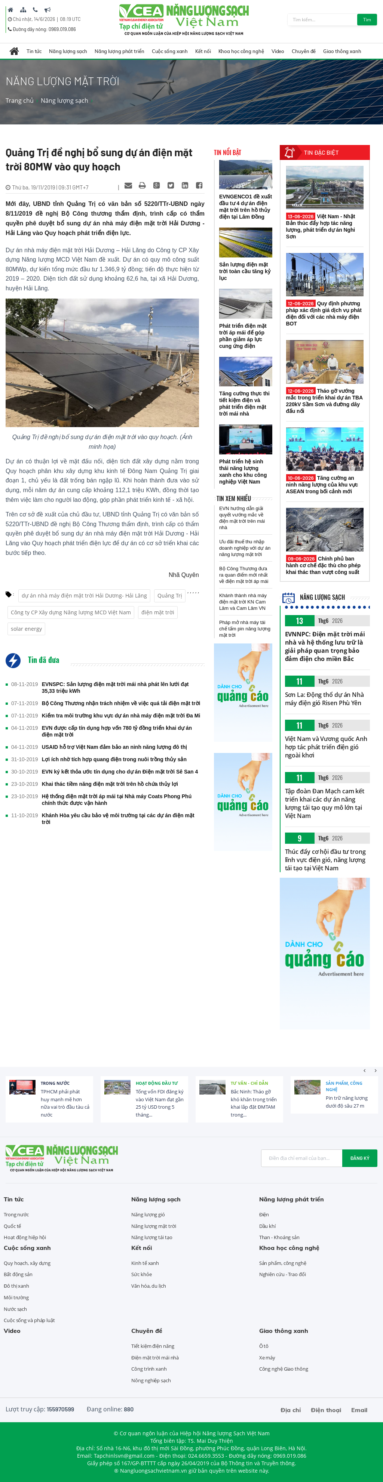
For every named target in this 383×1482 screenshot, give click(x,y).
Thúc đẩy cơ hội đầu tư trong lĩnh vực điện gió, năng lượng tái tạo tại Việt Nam (325, 859)
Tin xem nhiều (234, 498)
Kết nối (203, 51)
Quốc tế (12, 1226)
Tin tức (34, 51)
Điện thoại (326, 1410)
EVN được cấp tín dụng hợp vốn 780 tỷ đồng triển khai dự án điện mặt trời (117, 731)
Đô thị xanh (16, 1285)
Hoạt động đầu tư (157, 1083)
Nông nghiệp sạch (151, 1380)
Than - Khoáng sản (279, 1237)
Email (359, 1410)
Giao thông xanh (342, 51)
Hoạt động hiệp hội (25, 1237)
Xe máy (267, 1357)
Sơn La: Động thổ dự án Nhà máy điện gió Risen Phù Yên (324, 699)
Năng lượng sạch (68, 51)
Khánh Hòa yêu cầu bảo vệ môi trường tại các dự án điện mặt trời (118, 818)
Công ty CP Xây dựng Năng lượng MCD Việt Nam (71, 612)
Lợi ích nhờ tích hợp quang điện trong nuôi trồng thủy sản (114, 759)
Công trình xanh (149, 1368)
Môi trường (16, 1297)
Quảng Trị (169, 595)
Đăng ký (360, 1158)
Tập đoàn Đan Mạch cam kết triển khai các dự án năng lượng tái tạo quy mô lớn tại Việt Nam (325, 803)
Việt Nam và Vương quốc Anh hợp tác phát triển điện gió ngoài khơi (326, 747)
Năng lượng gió (148, 1214)
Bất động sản (18, 1274)
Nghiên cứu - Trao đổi (282, 1274)
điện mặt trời (157, 612)
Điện (264, 1214)
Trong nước (55, 1083)
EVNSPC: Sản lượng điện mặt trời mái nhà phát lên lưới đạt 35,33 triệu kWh (115, 687)
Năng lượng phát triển (119, 51)
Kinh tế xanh (145, 1263)
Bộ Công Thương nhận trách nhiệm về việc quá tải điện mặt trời (121, 703)
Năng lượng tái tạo (151, 1237)
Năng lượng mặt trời (153, 1226)
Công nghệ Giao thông (283, 1368)
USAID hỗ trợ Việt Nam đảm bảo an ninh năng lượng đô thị (114, 747)
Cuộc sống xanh (170, 51)
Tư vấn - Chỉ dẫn (249, 1083)
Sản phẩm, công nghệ (344, 1086)
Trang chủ (20, 100)
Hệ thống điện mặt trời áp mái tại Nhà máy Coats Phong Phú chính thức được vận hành (117, 799)
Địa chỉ (291, 1410)
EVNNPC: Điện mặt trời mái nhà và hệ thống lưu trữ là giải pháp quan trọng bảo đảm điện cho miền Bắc (325, 646)
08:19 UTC (70, 19)
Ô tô (264, 1346)
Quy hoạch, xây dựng (27, 1263)
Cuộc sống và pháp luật (29, 1320)
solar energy (26, 628)
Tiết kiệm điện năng (152, 1346)
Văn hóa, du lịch (148, 1285)
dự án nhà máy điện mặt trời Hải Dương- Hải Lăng (84, 595)
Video (278, 51)
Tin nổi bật (227, 152)
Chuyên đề (304, 51)
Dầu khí (267, 1226)
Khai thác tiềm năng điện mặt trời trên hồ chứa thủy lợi (110, 784)
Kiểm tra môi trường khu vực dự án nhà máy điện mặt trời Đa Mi (121, 716)
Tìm (367, 19)
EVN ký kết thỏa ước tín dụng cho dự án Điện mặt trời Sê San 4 (120, 772)
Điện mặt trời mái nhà (155, 1357)
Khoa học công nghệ (241, 51)
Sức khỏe (141, 1274)
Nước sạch (15, 1309)
